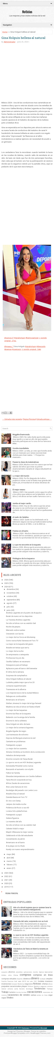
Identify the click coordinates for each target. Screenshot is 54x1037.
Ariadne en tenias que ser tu (17, 648)
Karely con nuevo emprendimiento (20, 849)
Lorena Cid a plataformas (16, 811)
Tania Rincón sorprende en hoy (19, 780)
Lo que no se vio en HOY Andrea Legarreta (23, 762)
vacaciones (34, 992)
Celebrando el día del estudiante (19, 835)
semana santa (12, 989)
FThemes (19, 1031)
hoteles (41, 981)
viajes (3, 998)
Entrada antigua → (44, 419)
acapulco (4, 972)
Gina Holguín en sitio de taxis (18, 724)
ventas (33, 995)
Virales (10, 997)
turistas (24, 992)
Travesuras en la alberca (16, 689)
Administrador (9, 42)
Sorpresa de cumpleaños (16, 675)
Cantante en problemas (15, 741)
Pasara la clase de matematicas (26, 462)
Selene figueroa (12, 818)
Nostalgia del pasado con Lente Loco (21, 790)
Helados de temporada (15, 755)
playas (24, 986)
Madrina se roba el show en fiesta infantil (23, 707)
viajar (50, 995)
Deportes (20, 979)
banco (41, 972)
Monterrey (21, 984)
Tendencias (39, 988)
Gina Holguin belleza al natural (23, 37)
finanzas (10, 981)
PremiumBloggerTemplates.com (16, 1033)
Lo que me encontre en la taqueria (27, 545)
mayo (9, 854)
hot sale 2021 (32, 981)
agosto (10, 603)
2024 (6, 587)
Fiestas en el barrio (20, 531)
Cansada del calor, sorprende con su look (30, 921)
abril (8, 858)
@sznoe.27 (9, 338)
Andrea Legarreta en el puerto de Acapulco (24, 613)
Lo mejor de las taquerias (16, 710)
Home (4, 32)
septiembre (11, 600)
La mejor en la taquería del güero (19, 644)
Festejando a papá (14, 745)
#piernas (8, 349)
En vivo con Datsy (13, 801)
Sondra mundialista (21, 448)
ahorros (11, 972)
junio (9, 610)
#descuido (41, 346)
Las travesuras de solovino (17, 735)
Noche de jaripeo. (13, 627)
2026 (6, 580)
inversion (49, 981)
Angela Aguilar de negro (16, 731)
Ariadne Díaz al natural (15, 794)
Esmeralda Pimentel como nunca (19, 766)
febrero (10, 865)
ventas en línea (42, 995)
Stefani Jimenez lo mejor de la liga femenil (23, 703)
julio (8, 607)
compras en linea (43, 975)
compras (25, 974)
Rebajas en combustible (16, 696)
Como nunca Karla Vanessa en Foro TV (22, 641)
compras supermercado (16, 686)
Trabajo (5, 992)
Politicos (30, 986)
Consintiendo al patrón (15, 839)
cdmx (10, 975)
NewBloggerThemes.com (40, 1033)
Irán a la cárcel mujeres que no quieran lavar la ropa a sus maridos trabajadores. (32, 908)
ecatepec (43, 979)
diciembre (11, 589)
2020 (6, 883)
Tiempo (50, 989)
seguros (43, 986)
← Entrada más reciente (12, 419)
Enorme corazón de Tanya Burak (19, 759)
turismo (12, 992)
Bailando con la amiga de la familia (20, 717)
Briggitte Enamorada (21, 434)
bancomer (49, 972)
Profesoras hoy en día (15, 658)
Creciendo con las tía (14, 634)
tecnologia (29, 989)
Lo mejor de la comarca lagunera (19, 727)
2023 (6, 873)
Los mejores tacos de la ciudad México (22, 693)
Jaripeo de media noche (16, 804)
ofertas (45, 984)
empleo (49, 979)
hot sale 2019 (20, 981)
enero (9, 868)
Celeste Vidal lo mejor (15, 829)
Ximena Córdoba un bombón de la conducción (25, 752)
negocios (29, 984)
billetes (3, 975)
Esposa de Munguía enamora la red (20, 738)
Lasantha (42, 1031)
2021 (6, 880)
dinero (35, 978)
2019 (6, 887)
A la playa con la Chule (15, 846)
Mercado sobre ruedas (15, 630)
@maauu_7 (9, 346)
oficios (50, 984)
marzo (9, 861)
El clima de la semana (15, 672)
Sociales (22, 989)
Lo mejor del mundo (21, 476)
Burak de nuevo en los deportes (19, 616)
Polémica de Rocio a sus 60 (17, 808)
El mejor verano (19, 490)
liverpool (14, 984)
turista (18, 992)
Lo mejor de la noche (14, 651)
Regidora (37, 986)
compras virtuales (8, 979)
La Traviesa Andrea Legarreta (18, 620)
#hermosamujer (32, 338)
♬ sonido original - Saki (31, 349)
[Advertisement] (27, 74)
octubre (10, 596)
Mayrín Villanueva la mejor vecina (19, 832)
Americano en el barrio (15, 700)
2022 (6, 876)
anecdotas (19, 972)
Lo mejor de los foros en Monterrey (20, 637)
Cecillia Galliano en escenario (18, 661)
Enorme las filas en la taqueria (18, 714)
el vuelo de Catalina (21, 517)
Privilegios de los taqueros (24, 558)
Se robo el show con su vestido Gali (21, 623)
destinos (27, 979)
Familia (4, 981)
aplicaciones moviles (31, 972)
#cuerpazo (16, 349)
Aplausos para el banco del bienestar (21, 668)
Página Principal (29, 419)
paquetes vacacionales (11, 986)
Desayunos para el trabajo (17, 665)
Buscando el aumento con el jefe (19, 769)
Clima (15, 975)
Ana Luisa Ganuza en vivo (16, 787)
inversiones (6, 984)
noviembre (11, 593)
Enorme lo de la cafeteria (16, 721)
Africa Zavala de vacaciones (18, 783)
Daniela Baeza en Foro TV (16, 797)
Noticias (27, 11)
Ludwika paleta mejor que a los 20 (20, 682)
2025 (6, 583)
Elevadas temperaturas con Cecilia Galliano (24, 776)
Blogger (43, 1028)
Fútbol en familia (13, 773)
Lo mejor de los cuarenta (16, 748)
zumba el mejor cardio (22, 503)
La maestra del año (14, 821)
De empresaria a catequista (17, 654)
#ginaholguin (19, 338)
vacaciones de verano (18, 995)
